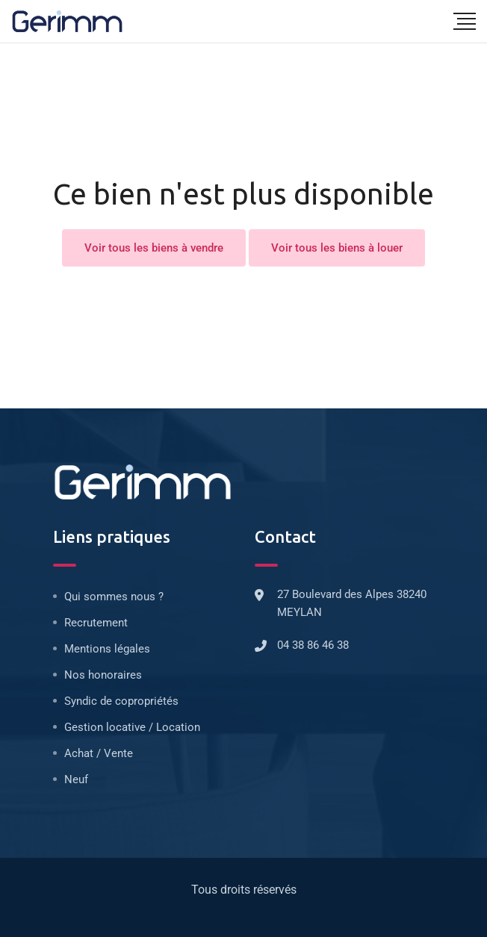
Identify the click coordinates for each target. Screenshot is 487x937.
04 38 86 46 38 (313, 645)
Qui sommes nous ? (114, 596)
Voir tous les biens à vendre (153, 248)
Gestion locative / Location (132, 727)
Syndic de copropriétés (121, 701)
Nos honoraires (103, 675)
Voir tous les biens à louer (337, 248)
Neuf (76, 779)
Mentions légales (107, 649)
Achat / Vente (98, 753)
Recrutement (96, 622)
